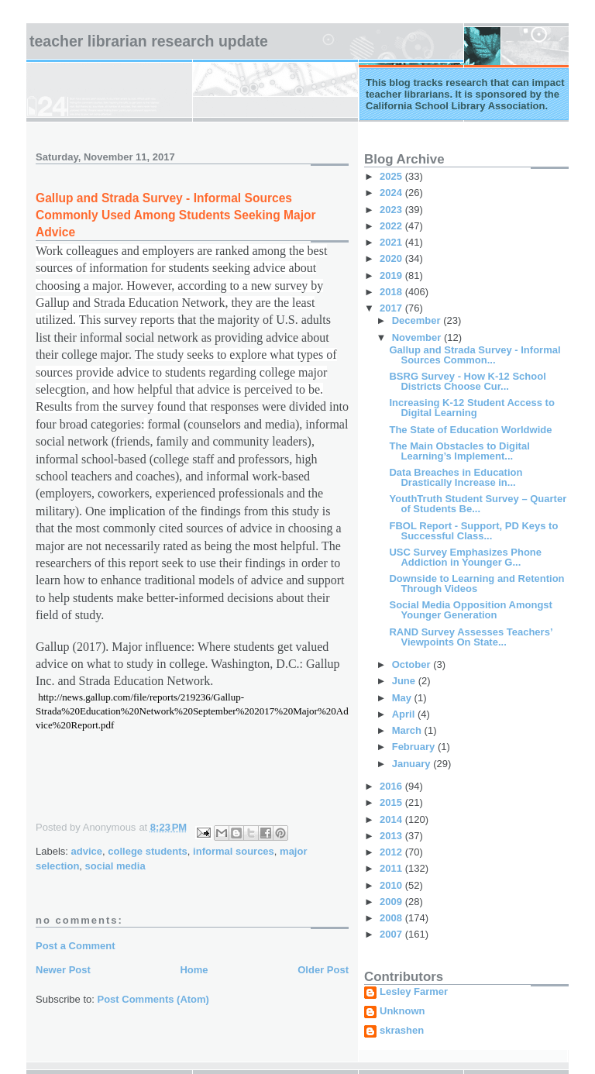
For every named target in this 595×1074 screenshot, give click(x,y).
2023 (392, 209)
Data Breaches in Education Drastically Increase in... (455, 477)
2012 (392, 852)
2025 (392, 176)
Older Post (323, 970)
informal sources (233, 851)
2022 (392, 226)
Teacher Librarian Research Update (148, 41)
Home (194, 970)
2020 (392, 258)
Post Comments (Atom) (153, 999)
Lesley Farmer (414, 991)
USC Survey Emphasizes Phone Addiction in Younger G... (465, 557)
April (405, 714)
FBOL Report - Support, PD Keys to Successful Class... (473, 531)
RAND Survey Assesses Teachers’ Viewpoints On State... (470, 637)
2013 (392, 836)
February (415, 746)
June (405, 681)
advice (86, 851)
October (412, 664)
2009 (392, 901)
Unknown (402, 1011)
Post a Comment (75, 946)
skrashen (402, 1030)
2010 (392, 885)
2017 (392, 308)
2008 (392, 918)
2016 (392, 786)
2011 (392, 868)
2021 (392, 242)
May (403, 698)
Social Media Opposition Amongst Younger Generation (470, 610)
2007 (392, 934)
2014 (392, 819)
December (417, 320)
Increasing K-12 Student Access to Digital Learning (471, 407)
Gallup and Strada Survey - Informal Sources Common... (474, 355)
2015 (392, 802)
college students (147, 851)
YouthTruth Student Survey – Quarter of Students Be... (477, 504)
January (412, 763)
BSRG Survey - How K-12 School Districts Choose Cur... (467, 381)
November (418, 337)
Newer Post (63, 970)
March (408, 730)
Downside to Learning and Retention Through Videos (476, 583)
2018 (392, 292)
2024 (392, 192)
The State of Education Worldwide (470, 429)
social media (115, 866)
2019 (392, 275)
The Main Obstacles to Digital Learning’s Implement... (459, 451)
